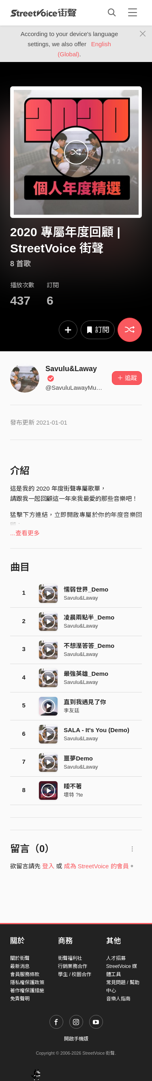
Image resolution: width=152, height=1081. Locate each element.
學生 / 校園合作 (74, 974)
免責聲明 (20, 999)
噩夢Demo (78, 758)
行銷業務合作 (72, 966)
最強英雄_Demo (86, 673)
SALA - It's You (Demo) (96, 729)
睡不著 (73, 786)
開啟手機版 (76, 1039)
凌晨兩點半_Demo (89, 617)
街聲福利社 (70, 958)
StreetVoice (43, 13)
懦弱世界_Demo (86, 589)
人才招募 (116, 958)
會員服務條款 (24, 974)
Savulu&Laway (81, 598)
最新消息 (20, 966)
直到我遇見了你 (85, 702)
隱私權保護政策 (27, 982)
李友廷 (71, 710)
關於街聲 (20, 958)
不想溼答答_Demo (89, 645)
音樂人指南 (118, 999)
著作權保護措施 (27, 990)
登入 (48, 866)
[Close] (143, 34)
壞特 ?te (73, 795)
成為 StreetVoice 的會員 (96, 866)
